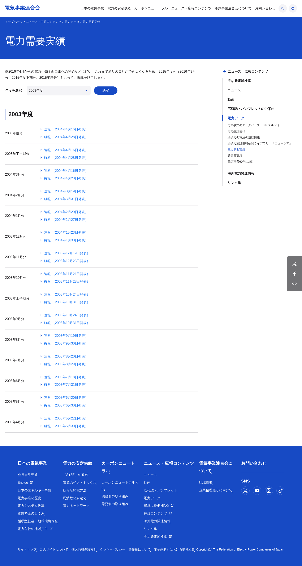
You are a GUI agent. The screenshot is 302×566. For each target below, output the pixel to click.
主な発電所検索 (239, 80)
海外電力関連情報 (241, 173)
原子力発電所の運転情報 (244, 137)
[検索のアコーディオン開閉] (283, 8)
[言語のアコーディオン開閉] (293, 8)
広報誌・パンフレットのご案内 (251, 109)
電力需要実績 (236, 149)
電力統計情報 (236, 131)
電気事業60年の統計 (241, 161)
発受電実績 (235, 155)
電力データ (72, 21)
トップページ (14, 21)
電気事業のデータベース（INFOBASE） (254, 125)
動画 (231, 99)
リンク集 (234, 183)
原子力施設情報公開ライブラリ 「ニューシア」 (260, 143)
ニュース (234, 90)
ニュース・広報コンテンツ (43, 21)
